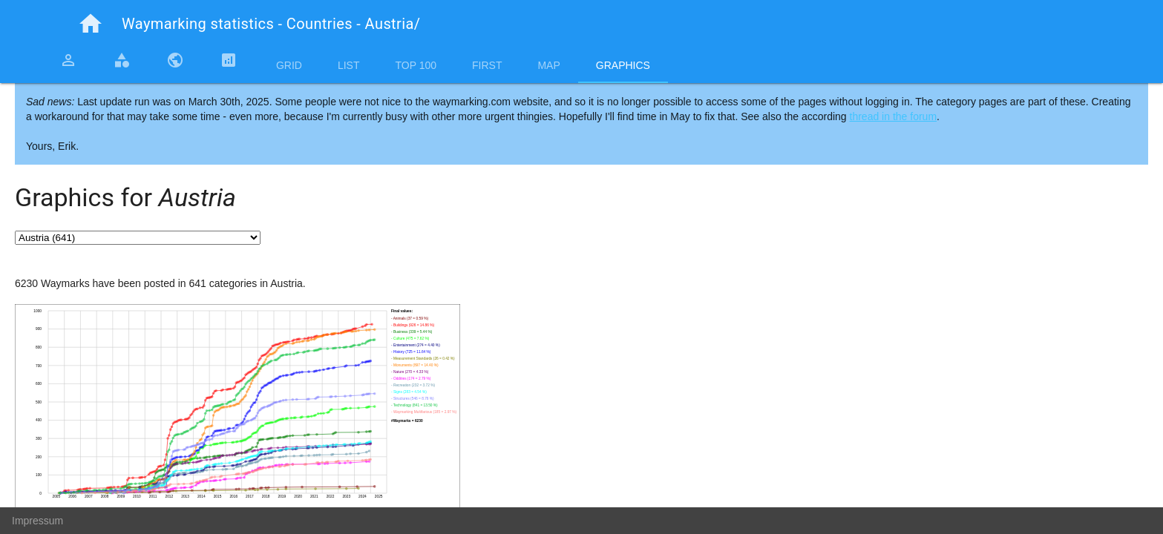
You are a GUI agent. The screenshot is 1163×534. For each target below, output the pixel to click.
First (487, 65)
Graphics (623, 65)
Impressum (37, 521)
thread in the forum (893, 116)
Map (548, 65)
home (90, 23)
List (349, 65)
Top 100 (415, 65)
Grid (289, 65)
